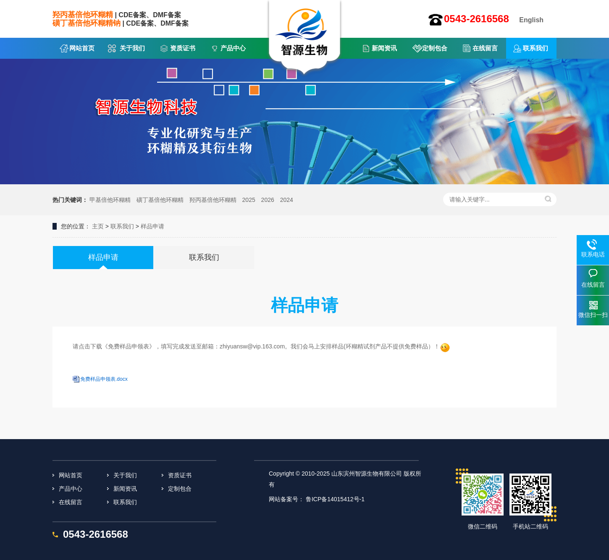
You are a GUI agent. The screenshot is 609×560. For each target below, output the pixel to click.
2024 (286, 199)
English (531, 20)
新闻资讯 (384, 48)
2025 (248, 199)
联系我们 (535, 48)
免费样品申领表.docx (104, 379)
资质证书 (182, 48)
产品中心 (233, 48)
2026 (267, 199)
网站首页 (81, 48)
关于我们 (132, 48)
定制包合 (434, 48)
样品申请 (152, 226)
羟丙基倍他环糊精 (212, 199)
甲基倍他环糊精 (110, 199)
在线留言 (485, 48)
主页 (98, 226)
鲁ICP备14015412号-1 (335, 499)
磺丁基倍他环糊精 (160, 199)
